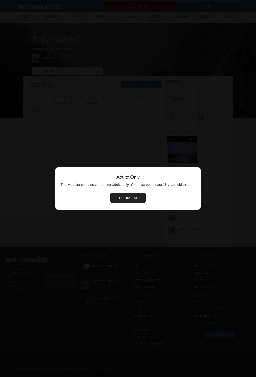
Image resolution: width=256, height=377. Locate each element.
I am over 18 (128, 197)
